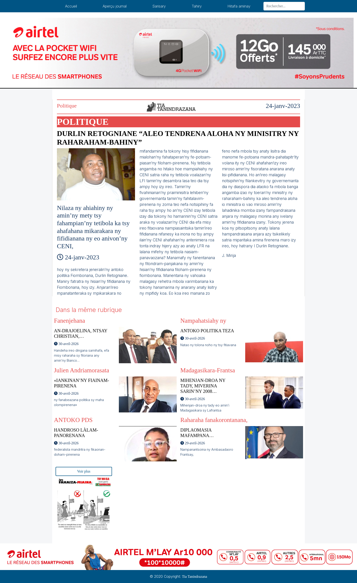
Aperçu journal (115, 6)
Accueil (71, 6)
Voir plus (83, 471)
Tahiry (197, 6)
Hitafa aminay (238, 6)
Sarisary (159, 6)
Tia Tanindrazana (194, 576)
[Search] (284, 6)
